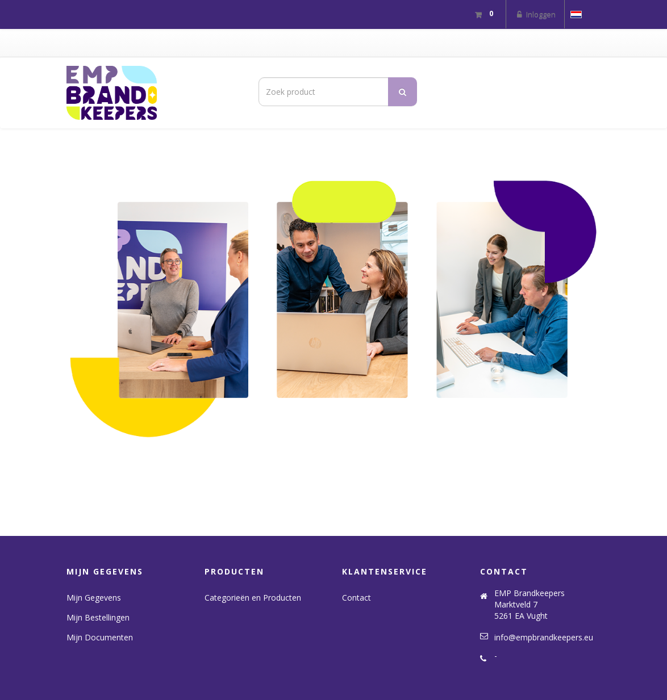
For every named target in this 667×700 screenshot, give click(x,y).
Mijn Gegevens (93, 597)
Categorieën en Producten (253, 597)
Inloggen (535, 14)
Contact (356, 597)
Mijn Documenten (99, 637)
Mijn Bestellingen (98, 617)
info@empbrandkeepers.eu (543, 637)
